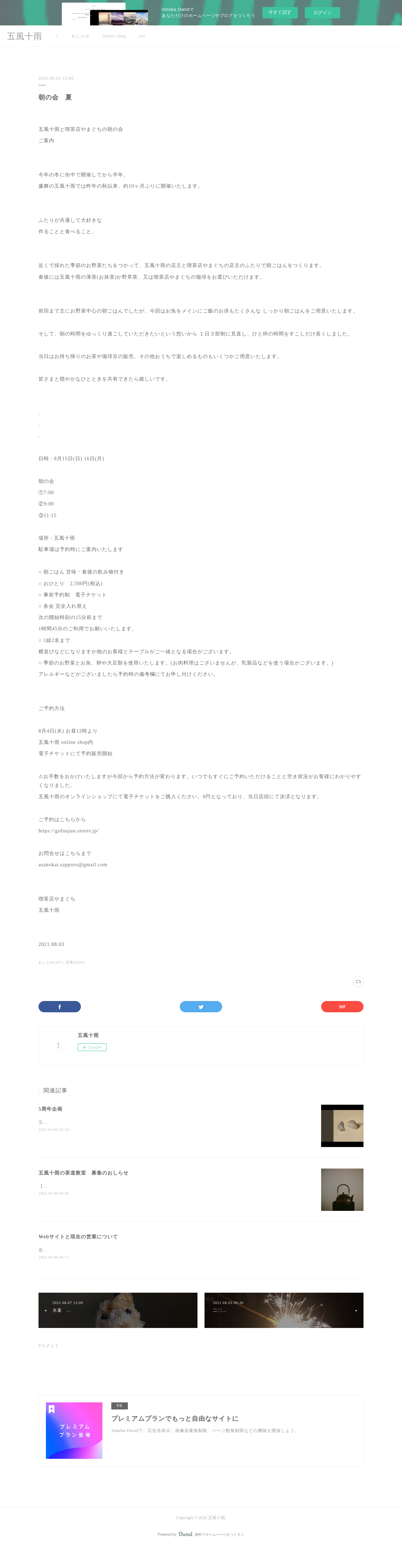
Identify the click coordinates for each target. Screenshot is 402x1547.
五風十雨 (24, 36)
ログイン (322, 12)
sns (142, 36)
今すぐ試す (279, 12)
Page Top (201, 1499)
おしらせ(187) (51, 962)
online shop (114, 36)
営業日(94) (75, 962)
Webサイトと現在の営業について (78, 1236)
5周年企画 (51, 1109)
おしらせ (80, 36)
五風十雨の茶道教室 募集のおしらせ (84, 1173)
